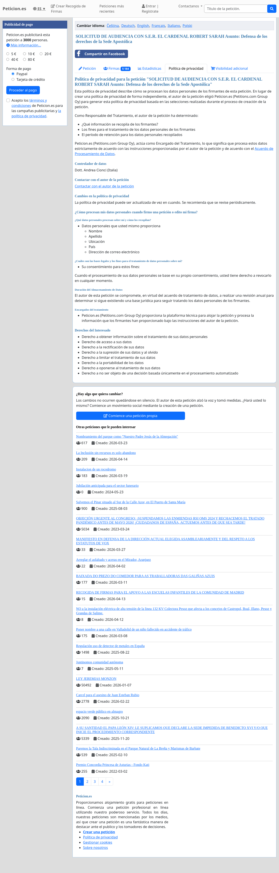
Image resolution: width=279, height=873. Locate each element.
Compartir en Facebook (100, 54)
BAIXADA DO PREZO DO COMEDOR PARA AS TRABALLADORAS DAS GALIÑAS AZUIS (145, 576)
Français (158, 25)
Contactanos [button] (189, 6)
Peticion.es (14, 9)
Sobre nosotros (95, 847)
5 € (13, 184)
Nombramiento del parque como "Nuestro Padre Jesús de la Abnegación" (127, 436)
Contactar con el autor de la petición (104, 186)
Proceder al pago (23, 220)
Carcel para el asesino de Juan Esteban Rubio (107, 695)
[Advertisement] (35, 83)
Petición (87, 68)
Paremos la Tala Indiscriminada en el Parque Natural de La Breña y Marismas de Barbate (138, 748)
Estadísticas (149, 68)
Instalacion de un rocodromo (96, 469)
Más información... (23, 175)
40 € (14, 189)
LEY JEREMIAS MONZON (96, 679)
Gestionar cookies (97, 842)
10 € (31, 184)
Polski (187, 25)
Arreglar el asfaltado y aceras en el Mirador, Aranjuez (113, 560)
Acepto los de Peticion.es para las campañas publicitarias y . (37, 238)
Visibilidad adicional (229, 68)
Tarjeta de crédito (31, 209)
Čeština (113, 25)
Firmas (117, 68)
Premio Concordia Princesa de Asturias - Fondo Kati (112, 765)
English (143, 25)
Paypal (22, 204)
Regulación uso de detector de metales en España (110, 646)
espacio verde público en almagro (99, 711)
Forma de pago (18, 199)
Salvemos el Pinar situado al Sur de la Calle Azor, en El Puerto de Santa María (130, 502)
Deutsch (128, 25)
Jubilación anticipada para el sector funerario (107, 485)
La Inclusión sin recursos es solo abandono (106, 453)
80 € (31, 189)
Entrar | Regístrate (150, 9)
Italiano (174, 25)
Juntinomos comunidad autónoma (99, 662)
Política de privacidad (186, 68)
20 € (48, 184)
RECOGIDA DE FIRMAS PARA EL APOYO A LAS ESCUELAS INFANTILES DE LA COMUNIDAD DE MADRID (160, 592)
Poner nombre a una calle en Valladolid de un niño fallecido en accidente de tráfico (134, 629)
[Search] (235, 9)
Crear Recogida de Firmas (68, 9)
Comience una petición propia (130, 415)
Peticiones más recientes (111, 9)
